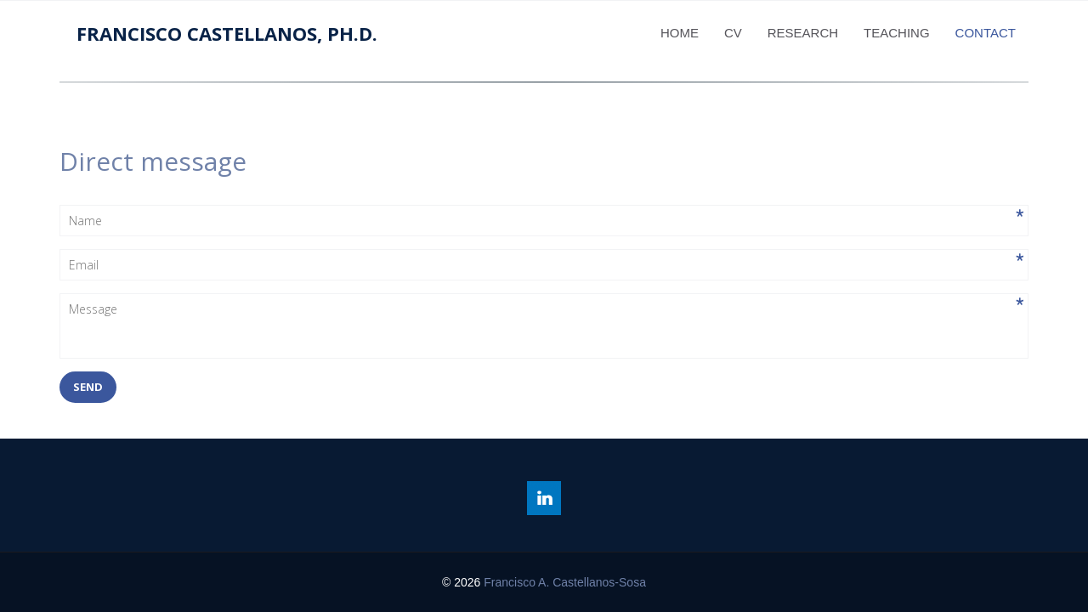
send (88, 386)
